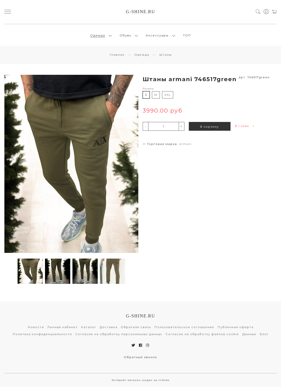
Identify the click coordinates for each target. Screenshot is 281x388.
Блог (264, 335)
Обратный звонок (140, 358)
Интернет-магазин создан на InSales (140, 381)
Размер (148, 89)
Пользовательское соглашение (184, 328)
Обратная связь (136, 328)
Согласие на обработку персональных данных (118, 335)
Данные (249, 335)
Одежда (97, 36)
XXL (167, 96)
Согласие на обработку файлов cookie (202, 335)
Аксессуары (157, 36)
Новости (36, 328)
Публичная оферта (236, 328)
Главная (117, 56)
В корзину (209, 127)
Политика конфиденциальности (42, 335)
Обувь (125, 36)
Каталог (88, 328)
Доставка (108, 328)
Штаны (165, 56)
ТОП (187, 36)
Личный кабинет (62, 328)
